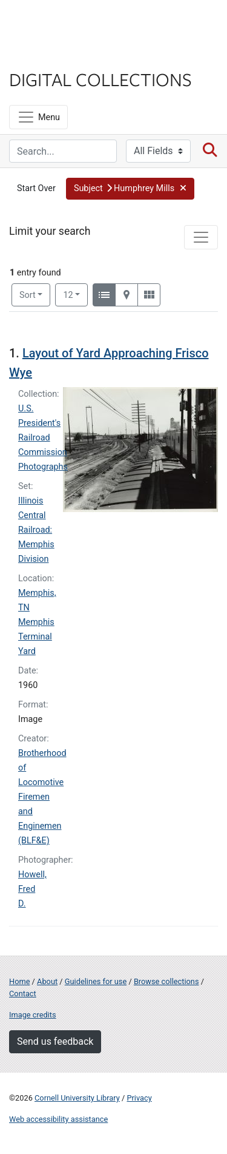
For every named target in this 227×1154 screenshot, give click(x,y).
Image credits (32, 1014)
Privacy (139, 1097)
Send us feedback (55, 1041)
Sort (27, 295)
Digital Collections (100, 79)
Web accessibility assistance (58, 1119)
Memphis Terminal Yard (36, 636)
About (47, 981)
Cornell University (69, 23)
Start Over (36, 188)
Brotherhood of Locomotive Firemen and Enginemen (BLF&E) (42, 797)
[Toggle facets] (201, 237)
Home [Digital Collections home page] (19, 981)
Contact (22, 993)
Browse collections (166, 981)
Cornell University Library (77, 1097)
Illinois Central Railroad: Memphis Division (36, 530)
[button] (130, 189)
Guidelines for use (96, 981)
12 (75, 294)
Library (45, 55)
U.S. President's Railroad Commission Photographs (43, 437)
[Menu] (38, 117)
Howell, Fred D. (32, 889)
